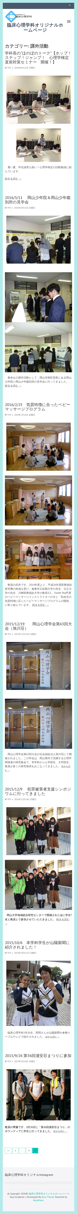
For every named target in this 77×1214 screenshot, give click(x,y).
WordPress (38, 1200)
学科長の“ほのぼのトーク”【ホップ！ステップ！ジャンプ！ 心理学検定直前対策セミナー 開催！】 (38, 57)
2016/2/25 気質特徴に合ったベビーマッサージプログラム (37, 406)
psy (9, 67)
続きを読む (13, 178)
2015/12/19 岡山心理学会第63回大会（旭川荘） (38, 626)
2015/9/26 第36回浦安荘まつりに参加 (38, 1055)
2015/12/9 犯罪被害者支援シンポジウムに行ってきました (38, 791)
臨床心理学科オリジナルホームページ (35, 27)
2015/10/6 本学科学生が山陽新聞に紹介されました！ (37, 944)
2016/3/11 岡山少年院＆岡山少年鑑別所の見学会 (38, 199)
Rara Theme (48, 1197)
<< (8, 1150)
